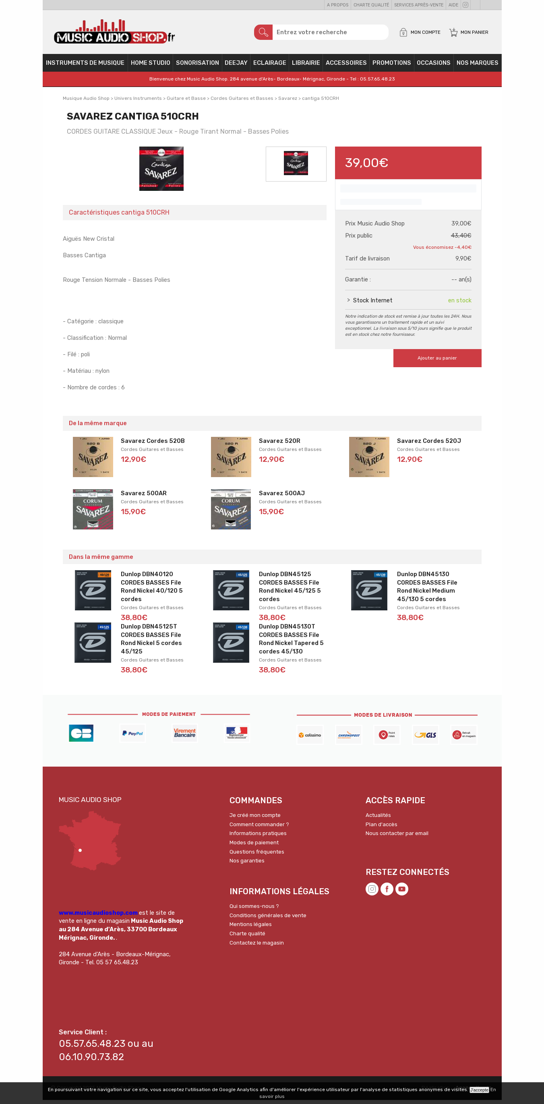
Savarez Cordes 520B (153, 445)
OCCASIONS (434, 66)
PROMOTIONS (391, 66)
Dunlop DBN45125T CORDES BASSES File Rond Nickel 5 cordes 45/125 (151, 643)
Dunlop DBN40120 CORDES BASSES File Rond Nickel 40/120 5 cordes (152, 591)
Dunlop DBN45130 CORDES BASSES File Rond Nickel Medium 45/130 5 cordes (427, 591)
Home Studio (150, 66)
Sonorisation (197, 66)
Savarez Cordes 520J (429, 445)
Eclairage (269, 66)
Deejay (236, 66)
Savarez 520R (279, 445)
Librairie (306, 66)
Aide (453, 5)
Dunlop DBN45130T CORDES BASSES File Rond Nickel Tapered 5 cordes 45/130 (291, 643)
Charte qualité (371, 5)
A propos (337, 5)
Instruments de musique (85, 66)
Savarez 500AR (144, 497)
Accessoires (346, 66)
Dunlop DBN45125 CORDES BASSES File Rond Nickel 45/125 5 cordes (290, 591)
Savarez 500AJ (282, 497)
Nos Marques (477, 66)
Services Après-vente (418, 5)
